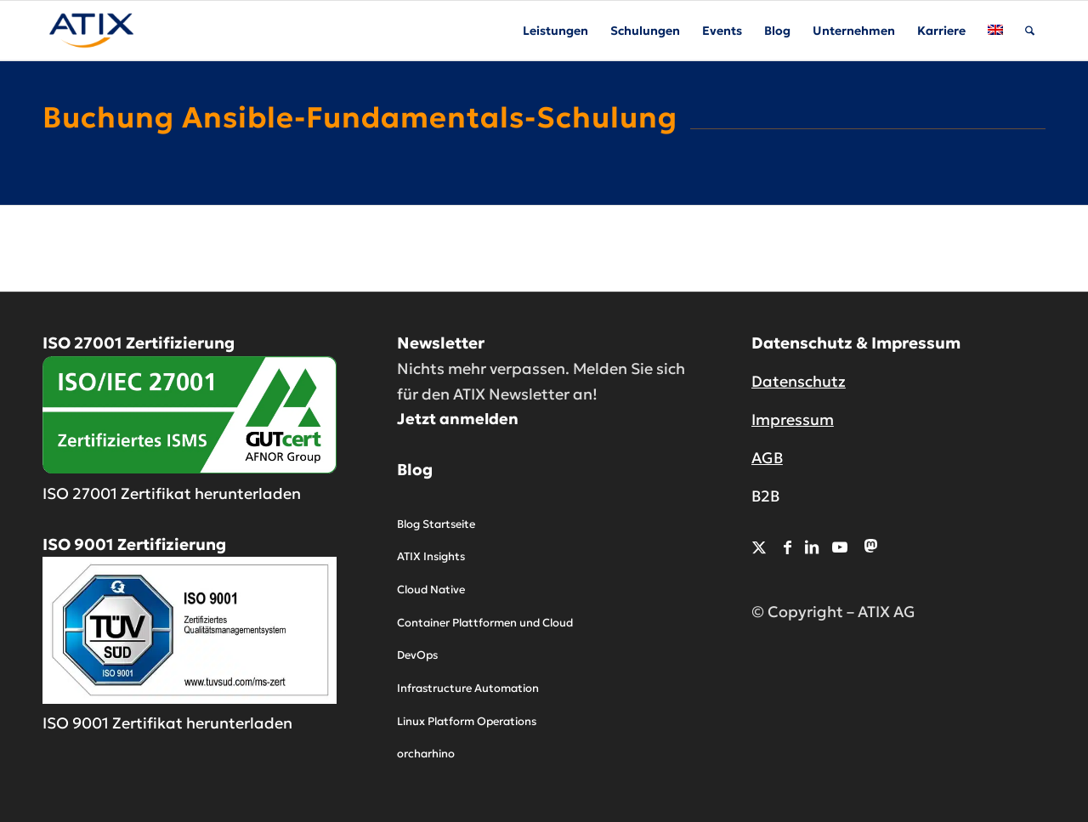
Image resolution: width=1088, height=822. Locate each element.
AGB (767, 458)
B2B (765, 496)
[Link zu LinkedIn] (812, 547)
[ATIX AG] (91, 30)
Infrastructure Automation (468, 688)
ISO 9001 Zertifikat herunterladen (167, 723)
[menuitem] (555, 30)
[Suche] (1030, 30)
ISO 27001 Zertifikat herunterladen (171, 493)
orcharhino (426, 753)
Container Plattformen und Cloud (485, 622)
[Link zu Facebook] (787, 547)
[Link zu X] (759, 547)
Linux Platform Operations (466, 721)
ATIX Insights (431, 556)
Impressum (792, 419)
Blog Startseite (436, 524)
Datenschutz (798, 381)
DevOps (417, 655)
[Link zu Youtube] (839, 547)
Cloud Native (431, 589)
